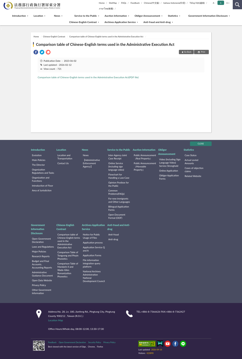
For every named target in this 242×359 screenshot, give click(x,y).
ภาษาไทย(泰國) (106, 8)
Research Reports (41, 256)
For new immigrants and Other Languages (119, 200)
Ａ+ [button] (227, 3)
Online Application (168, 170)
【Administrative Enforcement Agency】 (91, 163)
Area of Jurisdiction (42, 190)
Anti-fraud (113, 234)
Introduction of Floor (42, 185)
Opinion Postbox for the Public (118, 184)
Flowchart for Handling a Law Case (118, 176)
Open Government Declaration (41, 240)
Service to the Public (85, 15)
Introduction (19, 15)
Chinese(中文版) (151, 3)
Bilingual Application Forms (118, 208)
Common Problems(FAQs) (116, 192)
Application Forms (92, 255)
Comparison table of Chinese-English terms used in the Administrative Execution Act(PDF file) (88, 77)
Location (38, 15)
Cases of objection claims (194, 170)
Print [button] (202, 52)
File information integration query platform (91, 263)
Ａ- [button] (213, 3)
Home (102, 3)
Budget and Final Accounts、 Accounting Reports (42, 264)
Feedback (135, 3)
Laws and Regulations (43, 246)
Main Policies (38, 160)
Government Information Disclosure (208, 15)
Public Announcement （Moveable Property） (145, 166)
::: (2, 2)
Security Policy (94, 342)
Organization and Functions (40, 179)
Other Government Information (41, 291)
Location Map (55, 320)
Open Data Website (42, 280)
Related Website (193, 176)
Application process (93, 242)
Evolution (37, 155)
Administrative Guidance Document (42, 274)
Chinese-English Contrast (83, 22)
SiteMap (113, 3)
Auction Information (116, 15)
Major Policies (39, 251)
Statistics (173, 15)
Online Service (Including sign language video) (116, 166)
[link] (35, 52)
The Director (38, 164)
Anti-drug (113, 239)
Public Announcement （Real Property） (145, 157)
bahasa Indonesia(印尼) (174, 3)
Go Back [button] (187, 52)
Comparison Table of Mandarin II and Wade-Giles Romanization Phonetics (67, 270)
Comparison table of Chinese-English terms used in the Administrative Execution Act (106, 36)
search (237, 4)
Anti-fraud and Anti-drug (157, 22)
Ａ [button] (221, 3)
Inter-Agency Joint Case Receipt (117, 157)
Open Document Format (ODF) (116, 216)
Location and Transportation (64, 157)
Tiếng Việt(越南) (197, 3)
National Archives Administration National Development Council (94, 276)
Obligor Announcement (147, 15)
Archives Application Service (120, 22)
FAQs (123, 3)
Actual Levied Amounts (191, 162)
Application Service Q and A (94, 249)
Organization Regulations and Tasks (43, 171)
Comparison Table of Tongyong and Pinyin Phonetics (67, 255)
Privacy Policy (39, 285)
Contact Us (63, 163)
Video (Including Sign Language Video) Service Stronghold (170, 162)
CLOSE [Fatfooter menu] (201, 143)
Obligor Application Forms (169, 177)
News (57, 15)
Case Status (190, 155)
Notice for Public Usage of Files (91, 236)
